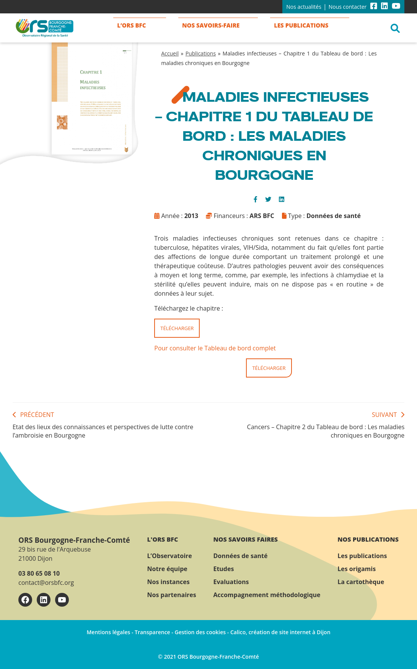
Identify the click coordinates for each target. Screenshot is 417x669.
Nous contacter (348, 6)
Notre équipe (167, 569)
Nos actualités (303, 6)
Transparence (152, 632)
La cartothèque (360, 582)
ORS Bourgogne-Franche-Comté (74, 540)
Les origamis (356, 569)
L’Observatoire (169, 556)
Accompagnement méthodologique (266, 595)
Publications (201, 53)
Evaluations (231, 582)
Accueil (170, 53)
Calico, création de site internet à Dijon (280, 632)
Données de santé (240, 556)
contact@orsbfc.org (46, 582)
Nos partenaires (171, 595)
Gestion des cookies (200, 632)
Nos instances (168, 582)
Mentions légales (108, 632)
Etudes (223, 569)
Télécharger (177, 328)
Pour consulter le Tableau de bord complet (215, 348)
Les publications (362, 556)
